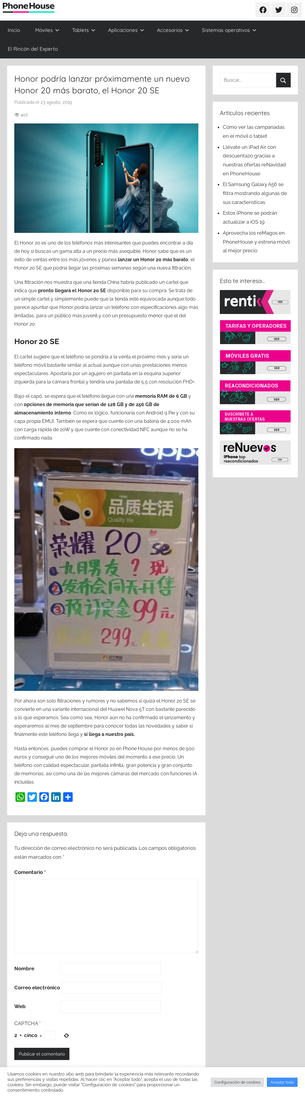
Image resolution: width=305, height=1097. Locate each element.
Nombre (24, 968)
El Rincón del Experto (33, 49)
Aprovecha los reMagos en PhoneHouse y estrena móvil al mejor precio (256, 242)
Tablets (83, 30)
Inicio (14, 30)
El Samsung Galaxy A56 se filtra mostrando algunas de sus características (255, 193)
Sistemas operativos (229, 30)
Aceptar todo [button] (282, 1082)
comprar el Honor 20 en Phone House (110, 748)
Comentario (30, 872)
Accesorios (173, 30)
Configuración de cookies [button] (237, 1082)
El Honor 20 (27, 243)
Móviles (47, 30)
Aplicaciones (126, 30)
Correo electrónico (37, 988)
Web (20, 1006)
